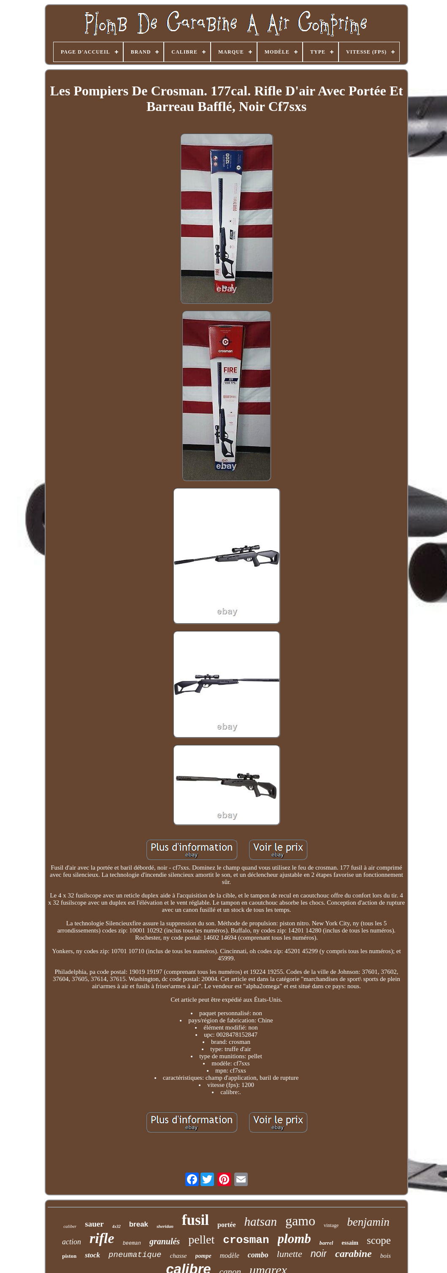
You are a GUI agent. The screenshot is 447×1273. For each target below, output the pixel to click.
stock (92, 1255)
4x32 (116, 1226)
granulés (164, 1241)
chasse (178, 1255)
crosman (246, 1240)
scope (379, 1240)
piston (69, 1256)
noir (319, 1253)
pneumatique (134, 1254)
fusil (195, 1220)
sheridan (165, 1226)
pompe (203, 1256)
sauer (94, 1223)
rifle (101, 1238)
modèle (229, 1255)
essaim (349, 1243)
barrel (326, 1243)
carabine (353, 1253)
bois (385, 1255)
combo (258, 1255)
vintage (331, 1225)
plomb (294, 1238)
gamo (300, 1220)
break (138, 1224)
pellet (201, 1239)
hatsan (260, 1221)
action (71, 1242)
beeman (132, 1243)
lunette (289, 1254)
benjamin (368, 1222)
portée (226, 1224)
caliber (69, 1226)
